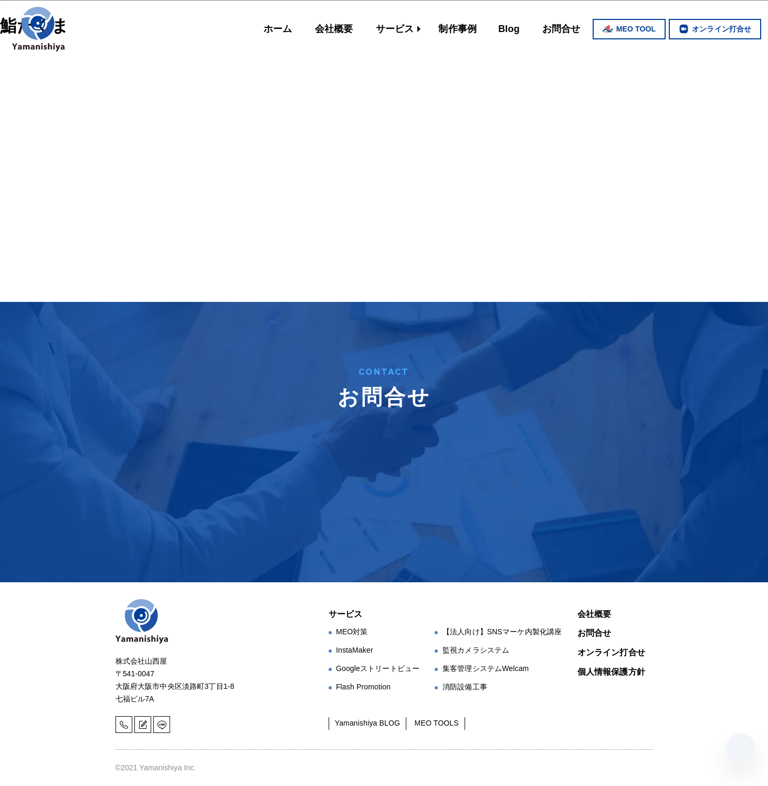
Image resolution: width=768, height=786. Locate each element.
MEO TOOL (636, 29)
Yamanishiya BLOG (367, 723)
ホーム (278, 29)
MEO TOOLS (437, 723)
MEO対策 (352, 631)
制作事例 (457, 29)
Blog (509, 29)
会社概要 (334, 29)
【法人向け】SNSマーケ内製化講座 (502, 631)
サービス (395, 29)
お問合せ (561, 29)
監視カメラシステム (476, 650)
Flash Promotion (363, 687)
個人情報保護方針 (611, 671)
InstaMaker (354, 650)
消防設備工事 (465, 687)
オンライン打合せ (721, 29)
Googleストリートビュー (377, 668)
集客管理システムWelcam (486, 668)
